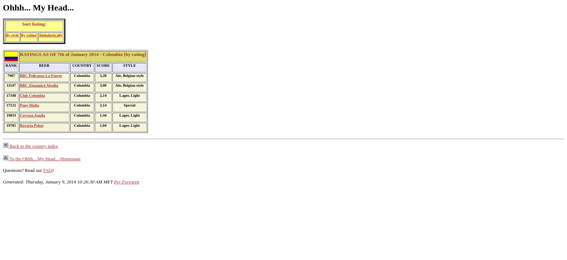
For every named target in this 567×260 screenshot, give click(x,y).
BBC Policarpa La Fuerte (41, 76)
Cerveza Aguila (32, 115)
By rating (29, 35)
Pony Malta (29, 105)
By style (12, 35)
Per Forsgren (126, 182)
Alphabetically (51, 35)
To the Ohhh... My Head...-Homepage (42, 158)
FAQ (47, 170)
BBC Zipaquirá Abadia (39, 85)
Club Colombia (32, 96)
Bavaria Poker (32, 125)
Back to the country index (30, 146)
